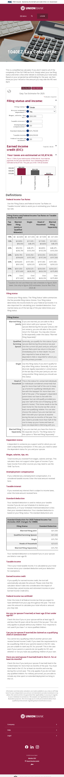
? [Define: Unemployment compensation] (27, 126)
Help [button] (9, 730)
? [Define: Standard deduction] (27, 131)
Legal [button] (9, 736)
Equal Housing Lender (33, 761)
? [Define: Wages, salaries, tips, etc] (27, 116)
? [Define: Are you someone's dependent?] (27, 111)
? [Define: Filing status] (27, 107)
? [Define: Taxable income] (27, 135)
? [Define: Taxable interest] (27, 121)
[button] (32, 101)
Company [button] (11, 724)
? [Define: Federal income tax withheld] (27, 139)
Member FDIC (32, 758)
